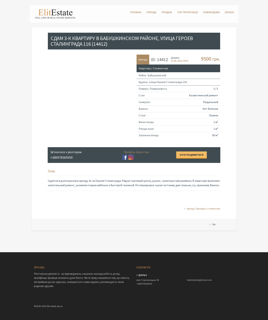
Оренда (151, 12)
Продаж (167, 12)
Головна (135, 12)
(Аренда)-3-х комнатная (208, 208)
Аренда (190, 208)
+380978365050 (144, 283)
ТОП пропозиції (187, 12)
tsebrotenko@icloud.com (199, 280)
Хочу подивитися (191, 154)
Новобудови (211, 12)
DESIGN (229, 12)
